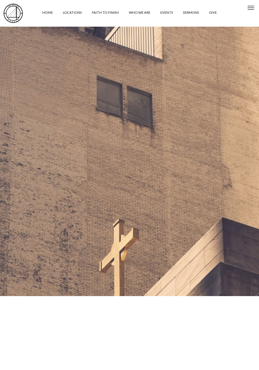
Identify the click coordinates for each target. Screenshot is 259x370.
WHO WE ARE (139, 12)
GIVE (213, 12)
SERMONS (191, 12)
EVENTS (166, 12)
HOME (47, 12)
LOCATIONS (72, 12)
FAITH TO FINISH (105, 12)
